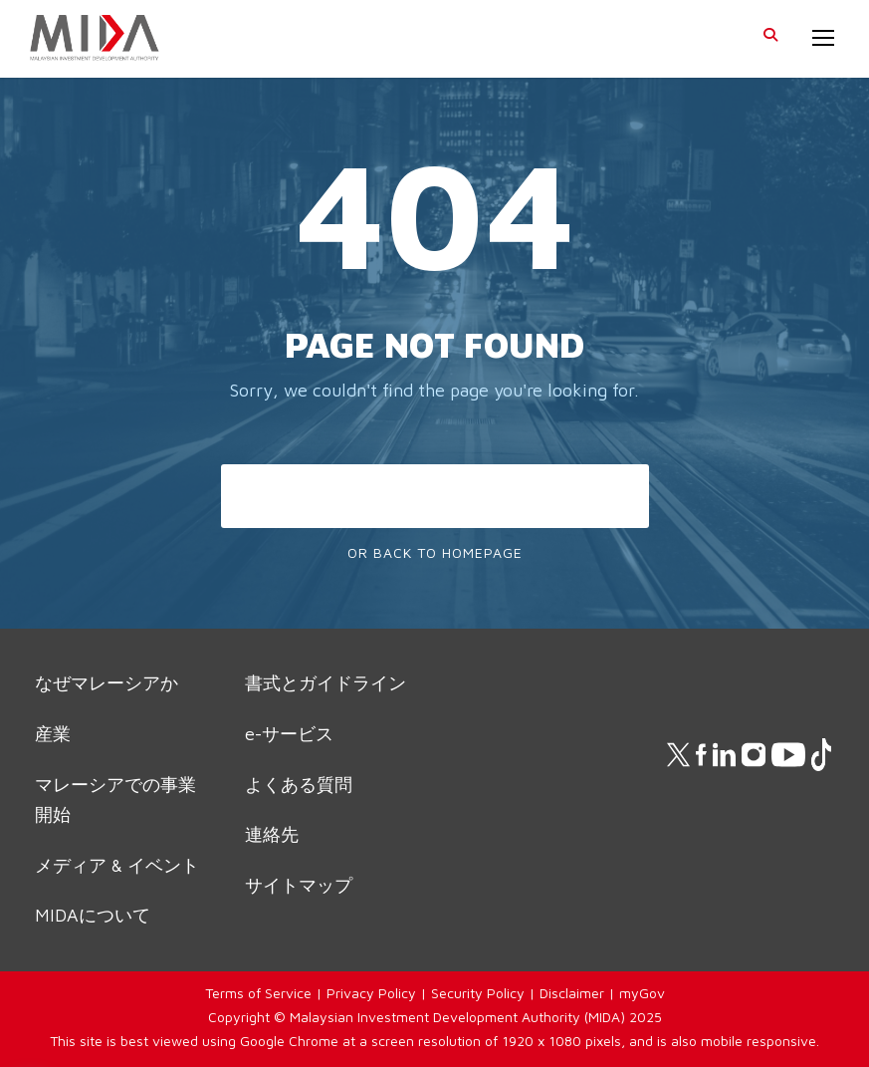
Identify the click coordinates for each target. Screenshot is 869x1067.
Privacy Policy (371, 992)
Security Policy (478, 992)
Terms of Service (258, 992)
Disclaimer (572, 992)
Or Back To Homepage (435, 552)
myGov (642, 992)
